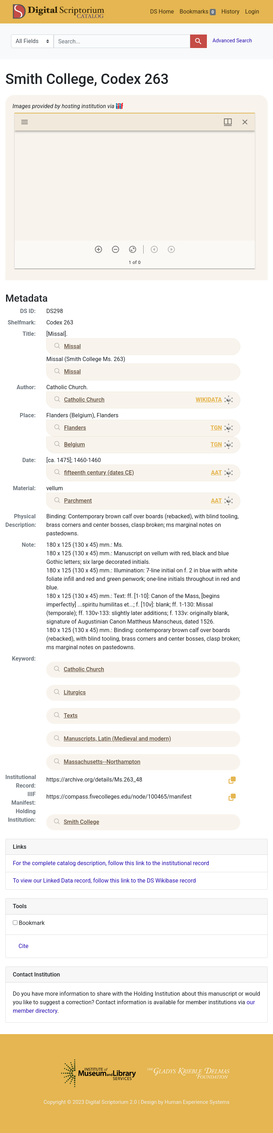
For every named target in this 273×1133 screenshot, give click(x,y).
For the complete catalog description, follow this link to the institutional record (111, 863)
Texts (70, 715)
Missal (72, 346)
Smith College (81, 822)
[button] (232, 780)
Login (252, 11)
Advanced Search (231, 41)
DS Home (162, 11)
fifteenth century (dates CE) (99, 472)
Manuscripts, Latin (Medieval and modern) (117, 738)
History (230, 11)
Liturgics (75, 692)
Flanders (75, 427)
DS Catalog (64, 12)
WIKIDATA (209, 399)
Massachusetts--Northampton (102, 761)
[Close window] (244, 122)
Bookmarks (197, 11)
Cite (23, 946)
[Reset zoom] (132, 249)
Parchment (78, 500)
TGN (216, 427)
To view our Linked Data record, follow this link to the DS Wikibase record (104, 880)
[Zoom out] (115, 249)
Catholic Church (84, 399)
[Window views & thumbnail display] (227, 122)
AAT (216, 472)
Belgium (74, 444)
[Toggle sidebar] (24, 122)
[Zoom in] (98, 249)
